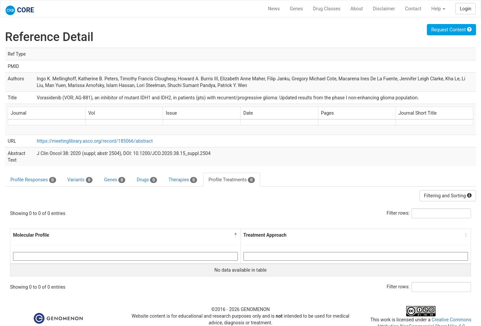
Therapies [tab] (182, 180)
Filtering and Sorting (448, 195)
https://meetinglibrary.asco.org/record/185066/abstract (95, 141)
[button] (236, 235)
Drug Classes (326, 8)
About (356, 8)
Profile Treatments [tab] (231, 180)
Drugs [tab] (147, 180)
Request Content (451, 29)
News (274, 8)
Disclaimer (384, 8)
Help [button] (438, 8)
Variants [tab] (80, 180)
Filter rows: (398, 213)
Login (465, 8)
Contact (413, 8)
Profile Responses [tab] (33, 180)
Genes (296, 8)
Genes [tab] (114, 180)
